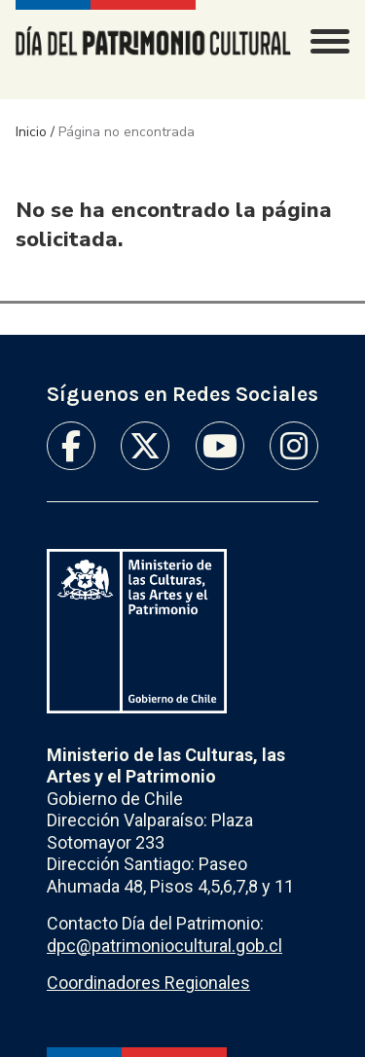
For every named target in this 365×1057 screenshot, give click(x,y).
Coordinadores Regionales (148, 982)
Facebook (71, 445)
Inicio (31, 132)
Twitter (145, 445)
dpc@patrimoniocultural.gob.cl (164, 945)
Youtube (220, 445)
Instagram (294, 445)
